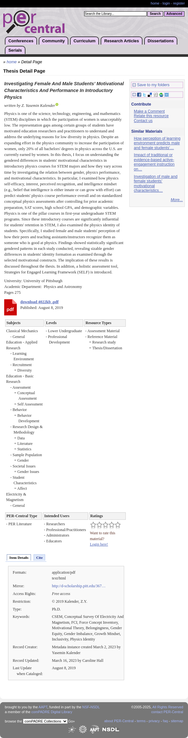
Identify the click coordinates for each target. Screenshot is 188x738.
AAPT (43, 707)
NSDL (95, 707)
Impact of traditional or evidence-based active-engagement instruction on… (154, 162)
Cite (39, 557)
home (155, 3)
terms (141, 721)
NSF (85, 707)
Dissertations (161, 40)
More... (177, 200)
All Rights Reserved (168, 707)
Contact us (143, 120)
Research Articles (121, 40)
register (179, 3)
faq (165, 721)
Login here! (99, 544)
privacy (154, 721)
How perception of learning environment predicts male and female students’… (157, 143)
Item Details (18, 557)
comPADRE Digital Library (51, 712)
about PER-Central (119, 721)
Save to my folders (151, 85)
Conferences (21, 40)
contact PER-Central (167, 712)
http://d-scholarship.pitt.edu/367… (78, 586)
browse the (13, 721)
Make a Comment (149, 111)
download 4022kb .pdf (39, 302)
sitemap (177, 721)
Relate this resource (151, 116)
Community (53, 40)
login (166, 3)
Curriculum (84, 40)
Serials (15, 50)
